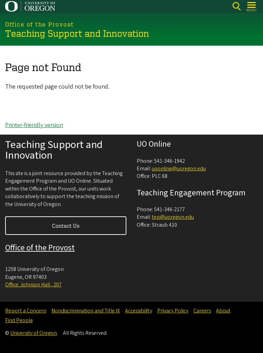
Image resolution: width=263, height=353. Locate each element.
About (223, 311)
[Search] (236, 6)
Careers (202, 311)
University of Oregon (33, 333)
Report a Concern (25, 311)
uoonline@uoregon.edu (179, 168)
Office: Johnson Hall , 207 (33, 284)
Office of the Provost (40, 248)
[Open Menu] (252, 6)
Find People (19, 320)
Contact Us (65, 226)
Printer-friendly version (34, 125)
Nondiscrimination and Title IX (85, 311)
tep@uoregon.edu (173, 217)
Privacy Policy (172, 311)
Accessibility (138, 311)
